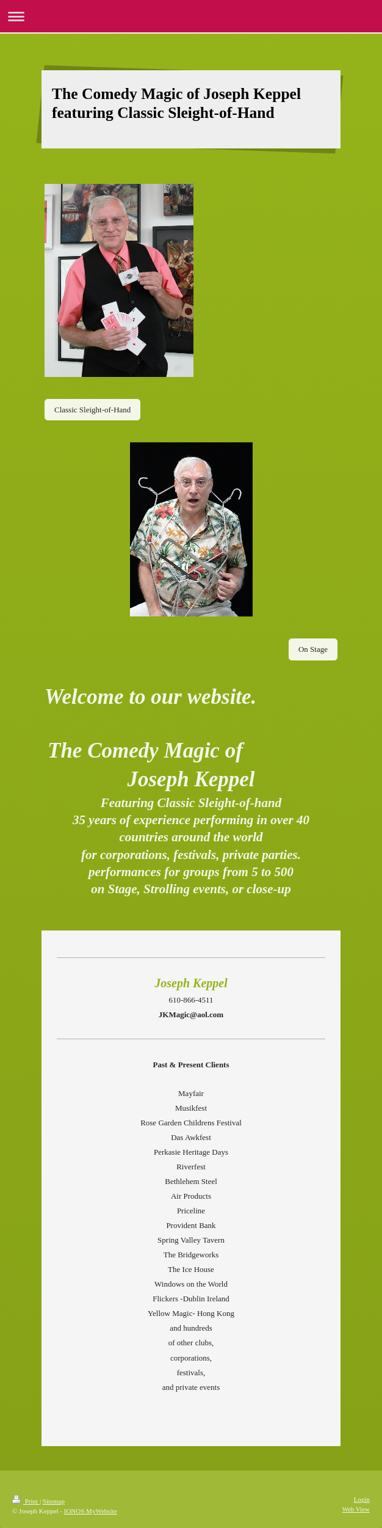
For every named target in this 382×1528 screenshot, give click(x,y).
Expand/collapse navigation (191, 16)
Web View (356, 1509)
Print (26, 1501)
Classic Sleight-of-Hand (92, 409)
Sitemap (54, 1501)
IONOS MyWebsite (90, 1511)
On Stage (313, 649)
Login (362, 1499)
